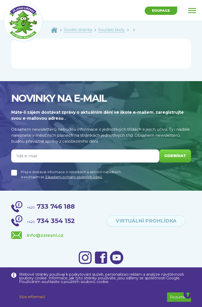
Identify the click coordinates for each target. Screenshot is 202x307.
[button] (188, 294)
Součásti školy (111, 29)
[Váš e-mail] (84, 155)
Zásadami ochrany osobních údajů (73, 177)
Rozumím (179, 297)
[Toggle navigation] (192, 10)
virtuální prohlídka (146, 221)
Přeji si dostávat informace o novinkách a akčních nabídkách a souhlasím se (71, 174)
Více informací (32, 297)
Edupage (160, 11)
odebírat (174, 155)
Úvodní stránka (78, 29)
